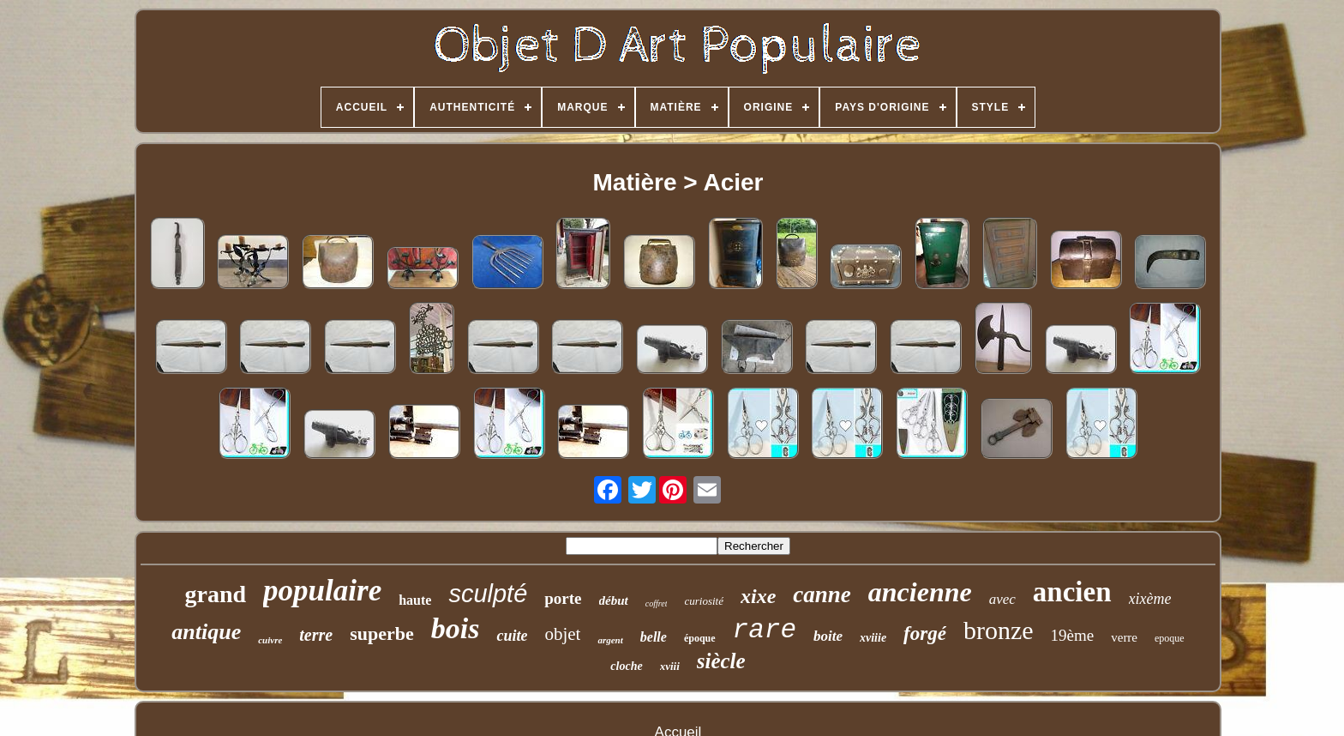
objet (562, 634)
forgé (924, 633)
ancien (1072, 591)
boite (828, 636)
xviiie (873, 637)
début (613, 600)
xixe (758, 596)
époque (700, 638)
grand (216, 594)
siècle (721, 661)
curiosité (703, 600)
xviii (670, 666)
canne (822, 594)
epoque (1170, 638)
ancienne (920, 591)
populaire (322, 590)
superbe (382, 633)
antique (206, 631)
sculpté (487, 593)
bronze (998, 630)
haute (415, 600)
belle (653, 637)
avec (1002, 599)
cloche (626, 666)
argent (609, 640)
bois (455, 628)
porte (562, 598)
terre (316, 634)
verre (1124, 637)
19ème (1073, 635)
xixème (1150, 598)
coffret (656, 603)
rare (764, 630)
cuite (511, 635)
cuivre (270, 640)
